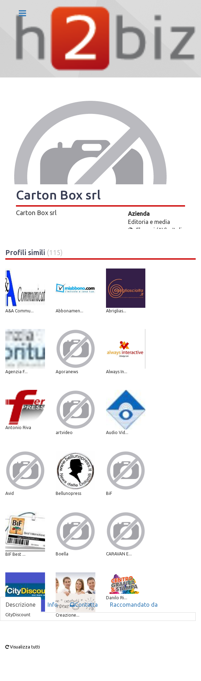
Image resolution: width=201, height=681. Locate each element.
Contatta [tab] (84, 604)
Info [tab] (53, 604)
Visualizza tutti (22, 647)
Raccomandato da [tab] (134, 604)
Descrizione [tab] (20, 604)
